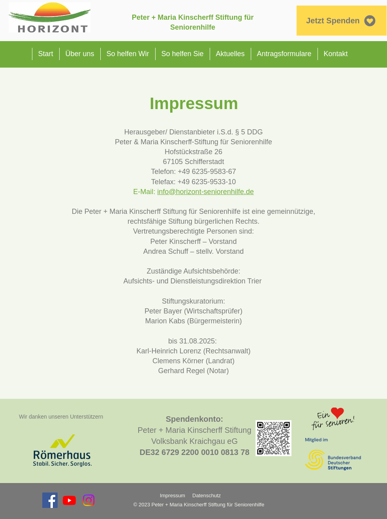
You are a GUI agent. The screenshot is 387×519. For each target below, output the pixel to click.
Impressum (172, 495)
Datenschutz (207, 495)
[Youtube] (69, 500)
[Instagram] (88, 500)
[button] (79, 54)
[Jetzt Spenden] (341, 20)
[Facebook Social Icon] (50, 500)
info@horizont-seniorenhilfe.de (205, 192)
